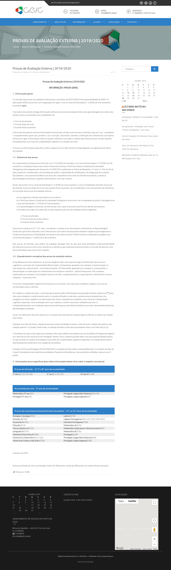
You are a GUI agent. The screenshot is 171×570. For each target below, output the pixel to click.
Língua (76, 393)
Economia (17, 422)
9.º (25, 393)
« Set (124, 101)
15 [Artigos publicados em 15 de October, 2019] (128, 93)
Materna (87, 393)
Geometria (17, 434)
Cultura (26, 440)
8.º (82, 374)
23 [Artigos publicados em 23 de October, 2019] (133, 95)
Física (15, 428)
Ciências (89, 428)
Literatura (68, 422)
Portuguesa (78, 422)
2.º (14, 374)
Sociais (96, 428)
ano (16, 374)
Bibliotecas (60, 22)
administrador (44, 72)
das (32, 440)
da (21, 440)
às (84, 428)
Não (81, 393)
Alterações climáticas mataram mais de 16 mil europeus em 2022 (140, 157)
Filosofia (16, 425)
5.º (48, 374)
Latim (66, 416)
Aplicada (79, 428)
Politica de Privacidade (85, 562)
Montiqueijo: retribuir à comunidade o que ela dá (140, 119)
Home (16, 46)
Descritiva (27, 434)
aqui (24, 105)
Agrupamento (40, 22)
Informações (79, 22)
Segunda (83, 396)
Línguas (67, 419)
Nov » (145, 101)
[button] (134, 526)
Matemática (18, 393)
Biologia (16, 416)
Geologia (26, 416)
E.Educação (113, 22)
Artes (37, 440)
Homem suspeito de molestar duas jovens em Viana (140, 138)
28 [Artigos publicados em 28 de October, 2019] (123, 98)
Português (68, 393)
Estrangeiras (76, 419)
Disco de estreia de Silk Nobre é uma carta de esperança (138, 147)
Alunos (97, 22)
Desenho (16, 419)
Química (23, 428)
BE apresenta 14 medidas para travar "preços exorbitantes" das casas (137, 128)
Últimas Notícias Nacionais (134, 108)
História (16, 437)
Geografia (17, 431)
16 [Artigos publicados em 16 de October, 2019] (133, 93)
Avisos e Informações (31, 46)
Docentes (132, 22)
